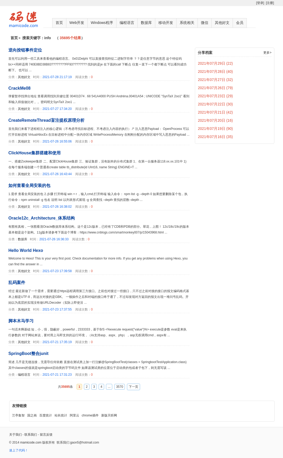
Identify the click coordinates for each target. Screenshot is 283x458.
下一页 (133, 387)
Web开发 (77, 23)
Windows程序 (102, 23)
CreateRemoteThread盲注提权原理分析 (46, 120)
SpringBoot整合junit (28, 353)
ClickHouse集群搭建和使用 (34, 153)
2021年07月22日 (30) (215, 104)
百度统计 (45, 415)
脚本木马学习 (21, 321)
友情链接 (19, 406)
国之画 (32, 415)
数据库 (146, 23)
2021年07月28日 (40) (215, 71)
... (109, 387)
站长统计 (61, 415)
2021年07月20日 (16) (215, 120)
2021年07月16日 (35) (215, 137)
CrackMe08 (19, 88)
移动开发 (165, 23)
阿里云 (74, 415)
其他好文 (222, 23)
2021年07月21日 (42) (215, 112)
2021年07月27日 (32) (215, 80)
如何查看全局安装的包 (29, 185)
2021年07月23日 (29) (215, 96)
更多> (267, 52)
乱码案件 (16, 282)
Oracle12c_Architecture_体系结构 (41, 218)
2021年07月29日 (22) (215, 63)
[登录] (260, 3)
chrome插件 (90, 415)
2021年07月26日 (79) (215, 88)
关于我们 (15, 434)
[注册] (270, 3)
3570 (119, 387)
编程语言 (127, 23)
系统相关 (187, 23)
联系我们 (30, 434)
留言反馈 (46, 434)
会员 (239, 23)
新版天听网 (109, 415)
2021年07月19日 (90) (215, 128)
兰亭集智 (18, 415)
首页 (59, 23)
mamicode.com (30, 442)
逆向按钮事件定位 (25, 50)
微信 (204, 23)
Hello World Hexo (25, 250)
